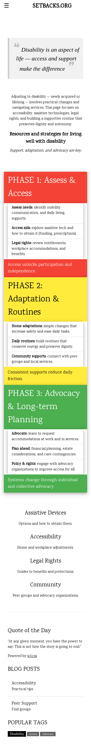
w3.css (32, 656)
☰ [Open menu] (6, 6)
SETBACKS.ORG (52, 6)
